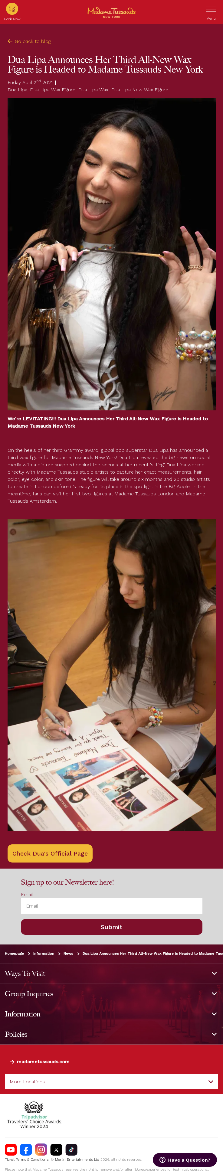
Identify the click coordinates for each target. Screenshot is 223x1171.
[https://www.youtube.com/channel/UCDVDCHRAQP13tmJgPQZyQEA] (11, 1149)
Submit (111, 927)
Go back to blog (29, 41)
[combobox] (111, 1081)
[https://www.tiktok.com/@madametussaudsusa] (71, 1149)
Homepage (14, 953)
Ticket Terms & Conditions (26, 1159)
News (68, 953)
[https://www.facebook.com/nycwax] (26, 1149)
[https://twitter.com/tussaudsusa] (56, 1149)
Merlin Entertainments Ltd (77, 1159)
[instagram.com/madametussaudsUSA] (41, 1149)
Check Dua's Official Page (50, 853)
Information (43, 953)
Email (27, 895)
